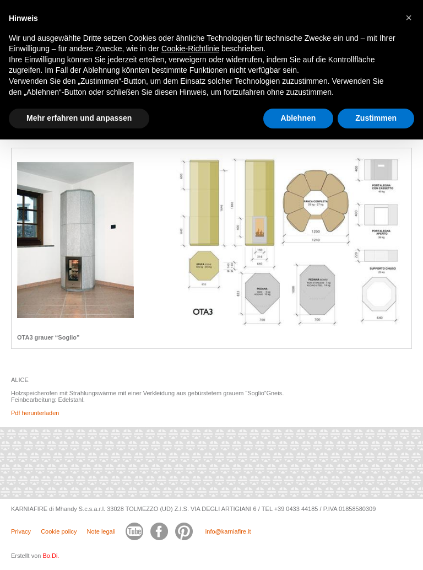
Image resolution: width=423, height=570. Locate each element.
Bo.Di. (50, 555)
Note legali (101, 531)
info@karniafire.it (228, 531)
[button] (408, 17)
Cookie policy (59, 531)
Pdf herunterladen (35, 413)
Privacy (21, 531)
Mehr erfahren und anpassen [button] (79, 118)
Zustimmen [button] (376, 118)
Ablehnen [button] (298, 118)
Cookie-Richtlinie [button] (190, 48)
